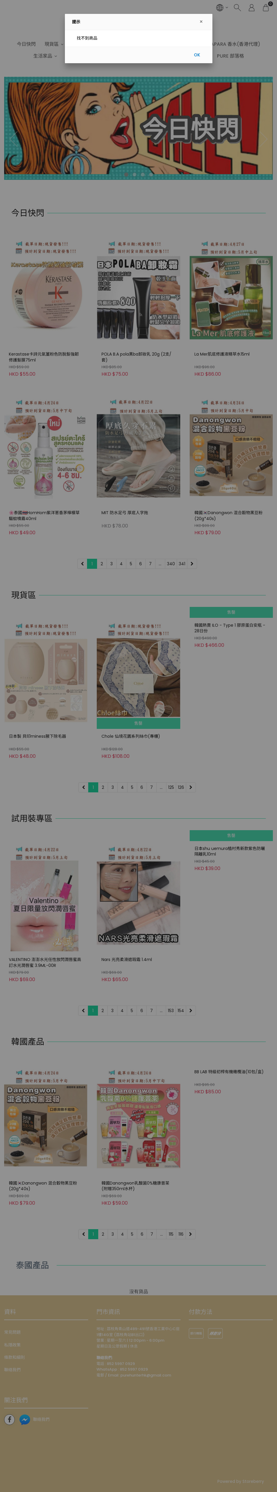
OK (197, 55)
